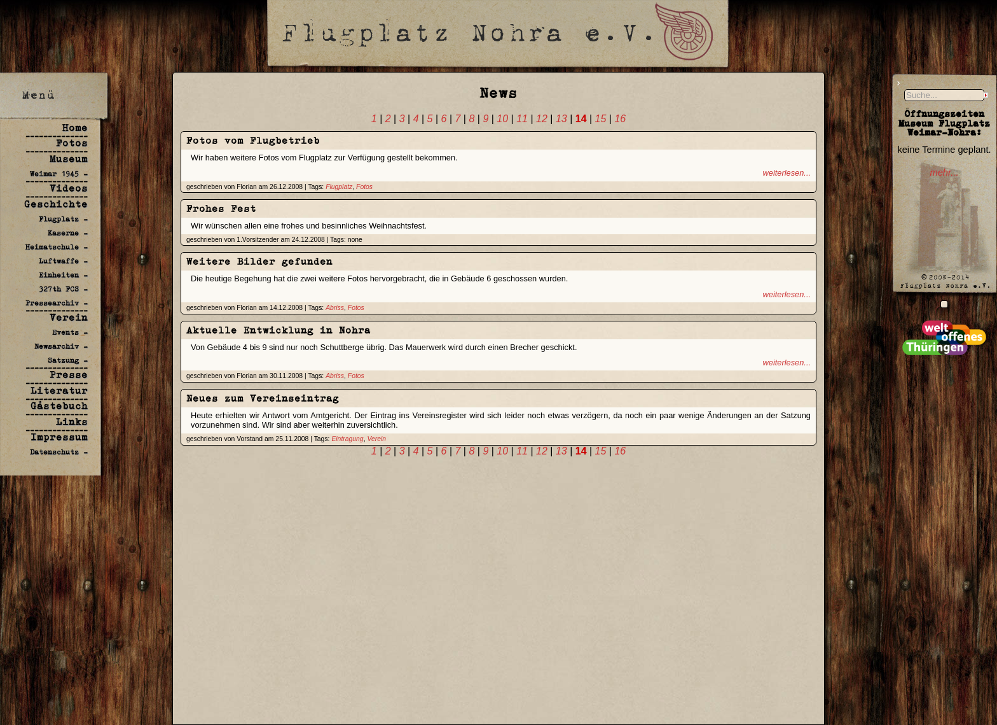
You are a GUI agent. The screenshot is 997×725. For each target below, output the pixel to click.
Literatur (59, 390)
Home (75, 127)
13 (561, 118)
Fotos (72, 143)
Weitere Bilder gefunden (259, 261)
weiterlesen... (787, 173)
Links (72, 421)
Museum (69, 158)
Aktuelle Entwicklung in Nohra (278, 330)
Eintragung (347, 438)
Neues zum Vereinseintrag (262, 398)
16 (620, 118)
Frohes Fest (221, 208)
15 (601, 118)
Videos (69, 188)
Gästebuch (59, 405)
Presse (69, 374)
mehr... (944, 172)
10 (502, 118)
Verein (69, 317)
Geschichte (56, 204)
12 (541, 118)
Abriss (335, 307)
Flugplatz (339, 186)
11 (522, 118)
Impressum (59, 437)
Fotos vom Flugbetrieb (253, 140)
